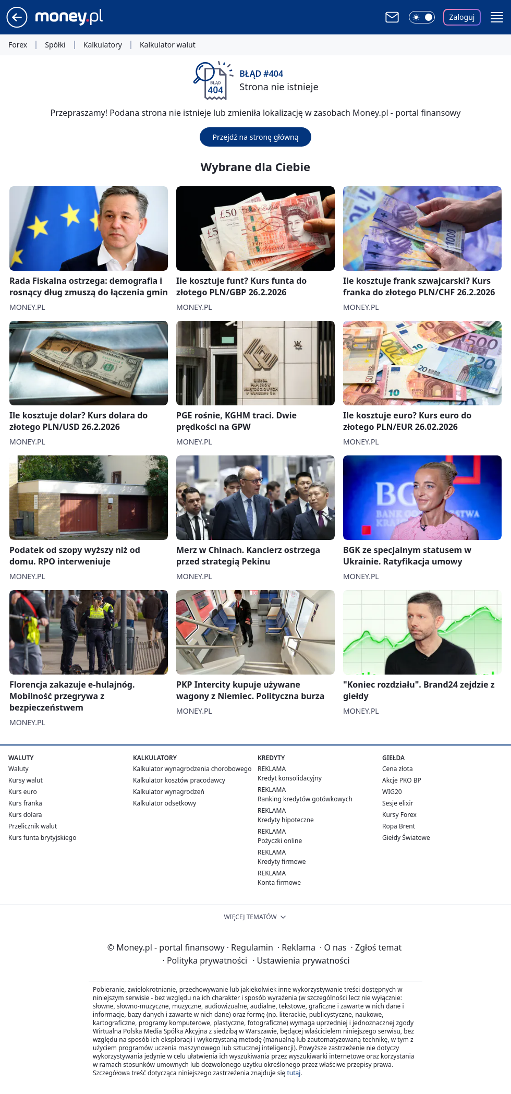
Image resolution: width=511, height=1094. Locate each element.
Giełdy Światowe (406, 837)
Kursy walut (25, 780)
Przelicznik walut (32, 826)
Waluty (18, 768)
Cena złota (397, 768)
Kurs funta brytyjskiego (42, 837)
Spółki (55, 45)
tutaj (293, 1072)
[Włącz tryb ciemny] (422, 17)
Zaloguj (462, 17)
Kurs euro (22, 791)
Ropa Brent (398, 826)
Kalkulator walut (168, 45)
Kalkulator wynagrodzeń (168, 791)
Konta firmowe (279, 882)
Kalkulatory (102, 45)
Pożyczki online (280, 840)
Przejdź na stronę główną (255, 137)
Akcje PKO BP (401, 780)
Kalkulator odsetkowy (164, 803)
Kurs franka (25, 803)
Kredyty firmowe (282, 861)
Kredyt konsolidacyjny (290, 778)
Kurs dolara (25, 814)
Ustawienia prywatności (300, 960)
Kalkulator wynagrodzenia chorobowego (192, 768)
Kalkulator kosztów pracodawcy (179, 780)
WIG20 (392, 791)
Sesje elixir (397, 803)
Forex (17, 45)
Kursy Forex (399, 814)
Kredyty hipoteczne (286, 819)
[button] (497, 17)
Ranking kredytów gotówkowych (305, 799)
